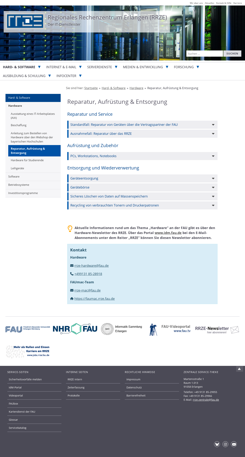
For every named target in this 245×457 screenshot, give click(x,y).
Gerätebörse (79, 187)
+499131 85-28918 (88, 274)
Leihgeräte (17, 168)
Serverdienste (99, 67)
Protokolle (74, 395)
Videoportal (16, 395)
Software (13, 176)
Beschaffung (18, 125)
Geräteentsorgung (84, 178)
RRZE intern (75, 379)
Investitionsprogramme (23, 193)
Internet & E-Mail (61, 67)
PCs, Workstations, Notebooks (93, 156)
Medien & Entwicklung (143, 67)
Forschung (184, 67)
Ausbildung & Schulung (24, 76)
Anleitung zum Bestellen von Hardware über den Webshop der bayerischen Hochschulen (32, 137)
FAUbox (13, 403)
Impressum (133, 379)
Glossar (13, 419)
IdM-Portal (15, 387)
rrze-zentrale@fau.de (206, 399)
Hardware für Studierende (27, 160)
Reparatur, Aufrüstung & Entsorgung (28, 151)
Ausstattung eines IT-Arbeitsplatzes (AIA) (33, 116)
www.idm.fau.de (168, 233)
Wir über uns (196, 3)
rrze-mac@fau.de (87, 290)
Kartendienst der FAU (22, 411)
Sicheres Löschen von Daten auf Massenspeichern (109, 196)
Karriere (237, 3)
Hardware (15, 105)
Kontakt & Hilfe (223, 3)
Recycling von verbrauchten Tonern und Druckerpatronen (114, 205)
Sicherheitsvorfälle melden (25, 379)
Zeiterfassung (76, 387)
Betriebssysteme (18, 185)
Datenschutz (134, 387)
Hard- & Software (19, 67)
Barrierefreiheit (135, 395)
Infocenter (66, 76)
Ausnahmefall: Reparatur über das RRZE (101, 133)
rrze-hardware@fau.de (91, 265)
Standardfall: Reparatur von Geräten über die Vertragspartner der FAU (124, 124)
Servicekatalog (17, 427)
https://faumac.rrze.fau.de (94, 298)
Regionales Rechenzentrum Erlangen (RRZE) (107, 17)
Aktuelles (209, 3)
